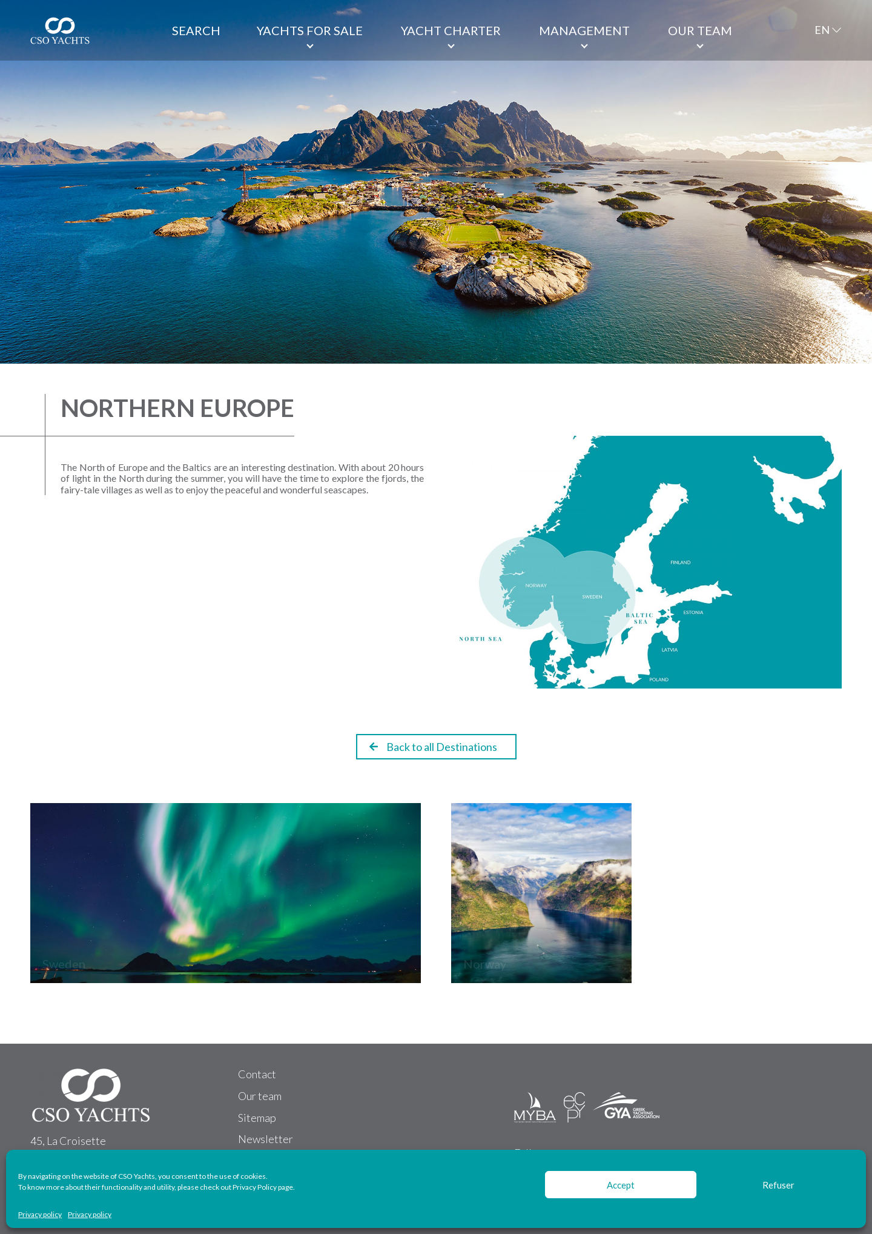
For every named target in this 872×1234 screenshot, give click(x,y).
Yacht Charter (451, 30)
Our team (700, 30)
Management (584, 30)
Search (196, 30)
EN (822, 29)
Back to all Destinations (433, 746)
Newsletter (265, 1139)
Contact (257, 1074)
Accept (621, 1184)
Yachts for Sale (310, 30)
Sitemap (257, 1117)
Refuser (778, 1184)
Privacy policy (40, 1214)
